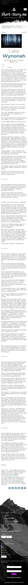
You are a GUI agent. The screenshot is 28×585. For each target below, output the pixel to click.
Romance (5, 552)
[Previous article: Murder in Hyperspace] (4, 32)
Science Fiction (6, 554)
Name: (8, 565)
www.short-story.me (9, 475)
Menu (25, 9)
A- (2, 3)
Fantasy (4, 547)
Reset (5, 3)
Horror (4, 549)
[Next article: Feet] (23, 32)
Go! (18, 1)
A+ (8, 3)
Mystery (5, 550)
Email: (8, 569)
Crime (4, 545)
